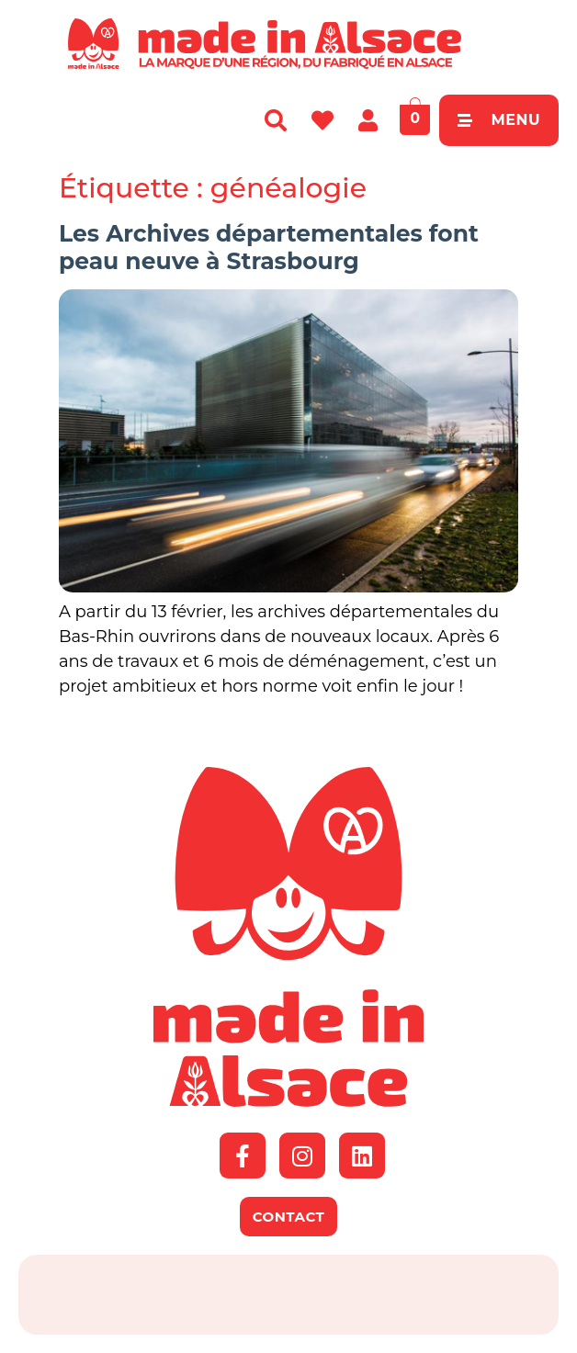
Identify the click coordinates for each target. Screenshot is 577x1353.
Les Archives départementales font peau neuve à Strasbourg (269, 247)
